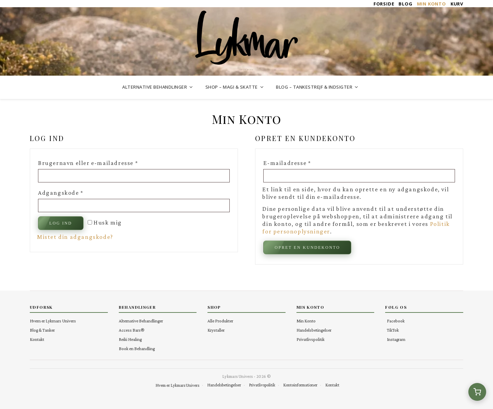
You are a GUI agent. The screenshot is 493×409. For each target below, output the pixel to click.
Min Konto (431, 4)
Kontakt (37, 339)
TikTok (393, 330)
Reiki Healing (130, 339)
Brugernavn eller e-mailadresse (102, 161)
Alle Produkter (220, 320)
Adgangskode (74, 191)
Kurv (457, 4)
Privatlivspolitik (310, 339)
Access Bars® (131, 330)
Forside (384, 4)
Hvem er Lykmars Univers (53, 320)
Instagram (396, 339)
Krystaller (216, 330)
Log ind (60, 223)
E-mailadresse (301, 161)
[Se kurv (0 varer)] (477, 392)
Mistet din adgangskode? (75, 236)
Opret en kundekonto (307, 247)
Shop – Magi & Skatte (231, 87)
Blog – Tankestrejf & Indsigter (314, 87)
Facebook (396, 320)
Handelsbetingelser (313, 330)
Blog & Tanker (42, 330)
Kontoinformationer (300, 385)
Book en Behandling (137, 348)
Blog (405, 4)
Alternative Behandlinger (154, 87)
